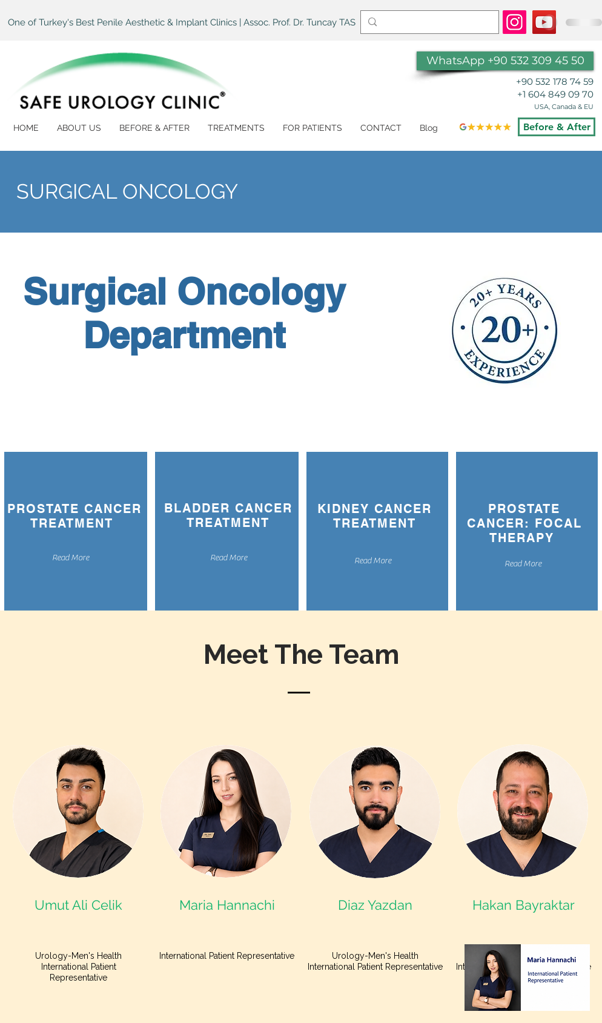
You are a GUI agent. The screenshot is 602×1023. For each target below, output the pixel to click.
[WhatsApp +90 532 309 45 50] (505, 60)
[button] (236, 128)
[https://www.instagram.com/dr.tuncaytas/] (514, 22)
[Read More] (70, 558)
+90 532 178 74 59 (555, 81)
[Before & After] (556, 127)
